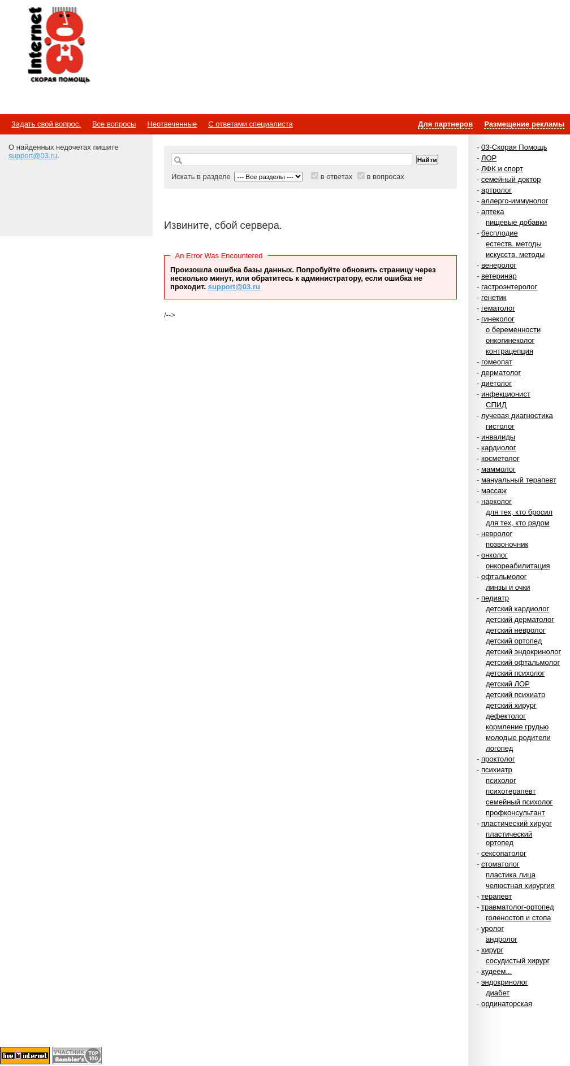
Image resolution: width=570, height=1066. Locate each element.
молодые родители (518, 737)
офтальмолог (504, 576)
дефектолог (506, 716)
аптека (492, 211)
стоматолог (500, 864)
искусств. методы (515, 254)
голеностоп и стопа (518, 917)
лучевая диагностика (517, 415)
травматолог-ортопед (517, 907)
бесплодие (499, 233)
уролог (492, 928)
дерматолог (501, 372)
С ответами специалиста (250, 124)
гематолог (498, 308)
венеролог (498, 265)
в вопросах (385, 176)
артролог (496, 190)
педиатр (495, 598)
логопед (499, 748)
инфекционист (505, 394)
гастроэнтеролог (509, 286)
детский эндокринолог (523, 651)
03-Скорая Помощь (514, 147)
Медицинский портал (58, 45)
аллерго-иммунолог (515, 201)
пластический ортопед (509, 838)
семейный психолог (519, 802)
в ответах (337, 176)
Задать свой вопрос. (46, 124)
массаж (494, 490)
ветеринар (499, 276)
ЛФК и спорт (502, 168)
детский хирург (511, 705)
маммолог (498, 469)
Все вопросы (114, 124)
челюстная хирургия (520, 885)
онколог (494, 555)
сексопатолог (503, 853)
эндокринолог (504, 982)
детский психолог (515, 673)
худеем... (496, 971)
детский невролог (516, 630)
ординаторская (506, 1003)
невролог (496, 533)
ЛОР (488, 158)
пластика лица (511, 875)
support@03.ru (32, 155)
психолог (501, 780)
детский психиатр (515, 694)
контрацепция (509, 351)
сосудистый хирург (518, 960)
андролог (501, 939)
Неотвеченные (172, 124)
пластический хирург (516, 823)
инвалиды (498, 437)
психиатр (496, 769)
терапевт (496, 896)
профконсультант (515, 812)
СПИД (496, 405)
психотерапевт (511, 791)
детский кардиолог (517, 608)
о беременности (513, 329)
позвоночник (507, 544)
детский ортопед (514, 641)
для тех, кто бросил (519, 512)
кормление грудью (517, 727)
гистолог (500, 426)
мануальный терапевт (518, 480)
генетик (494, 297)
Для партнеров (445, 124)
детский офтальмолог (523, 662)
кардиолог (498, 447)
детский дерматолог (520, 619)
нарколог (496, 501)
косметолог (500, 458)
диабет (497, 993)
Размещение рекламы (524, 124)
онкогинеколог (510, 340)
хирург (492, 950)
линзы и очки (508, 587)
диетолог (496, 383)
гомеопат (496, 362)
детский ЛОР (508, 684)
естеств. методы (514, 244)
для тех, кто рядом (518, 523)
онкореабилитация (518, 566)
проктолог (498, 759)
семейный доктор (511, 179)
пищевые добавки (516, 222)
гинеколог (498, 319)
